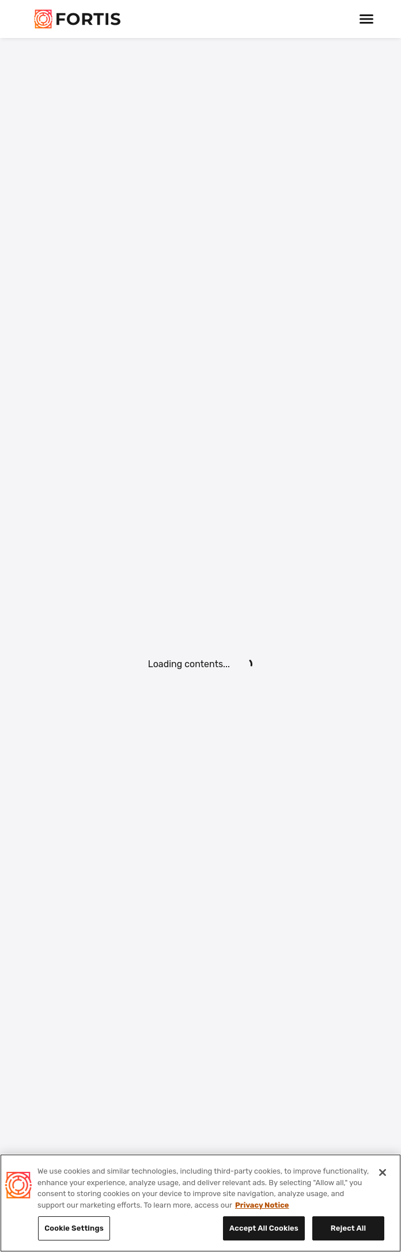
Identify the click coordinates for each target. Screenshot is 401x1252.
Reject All (348, 1228)
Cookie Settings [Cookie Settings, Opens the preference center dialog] (74, 1228)
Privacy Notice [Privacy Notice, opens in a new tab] (262, 1205)
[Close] (382, 1172)
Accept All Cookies (263, 1228)
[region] (200, 1203)
